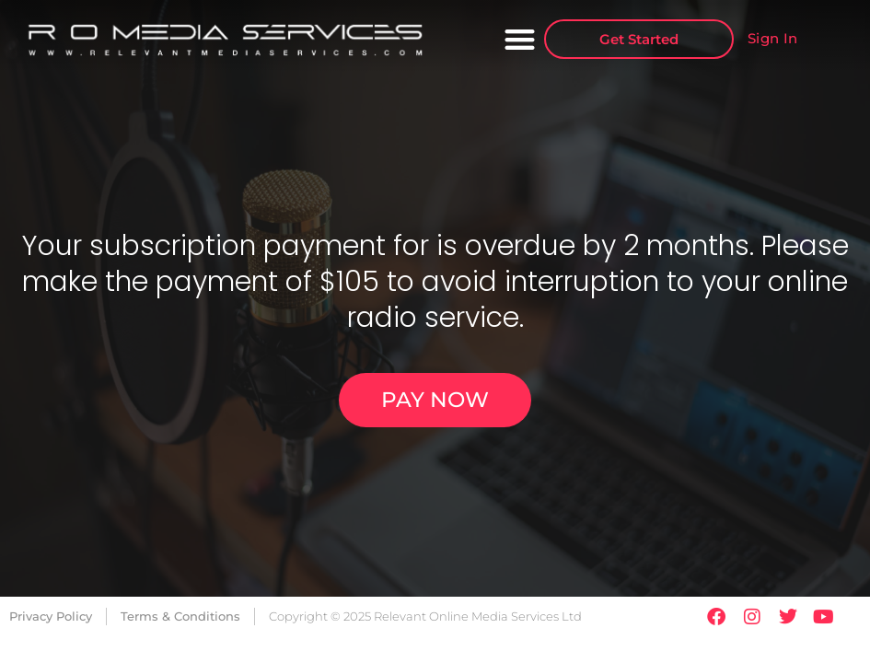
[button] (520, 39)
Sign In (772, 38)
